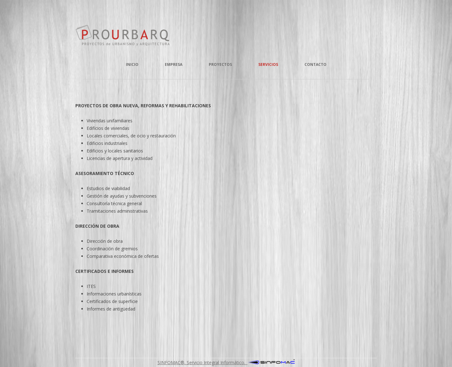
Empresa (173, 64)
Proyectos (220, 64)
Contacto (315, 64)
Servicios (268, 64)
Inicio (132, 64)
